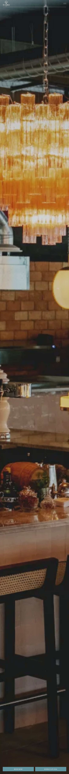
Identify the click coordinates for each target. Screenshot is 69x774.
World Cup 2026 (50, 769)
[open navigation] (64, 3)
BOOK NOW (18, 769)
